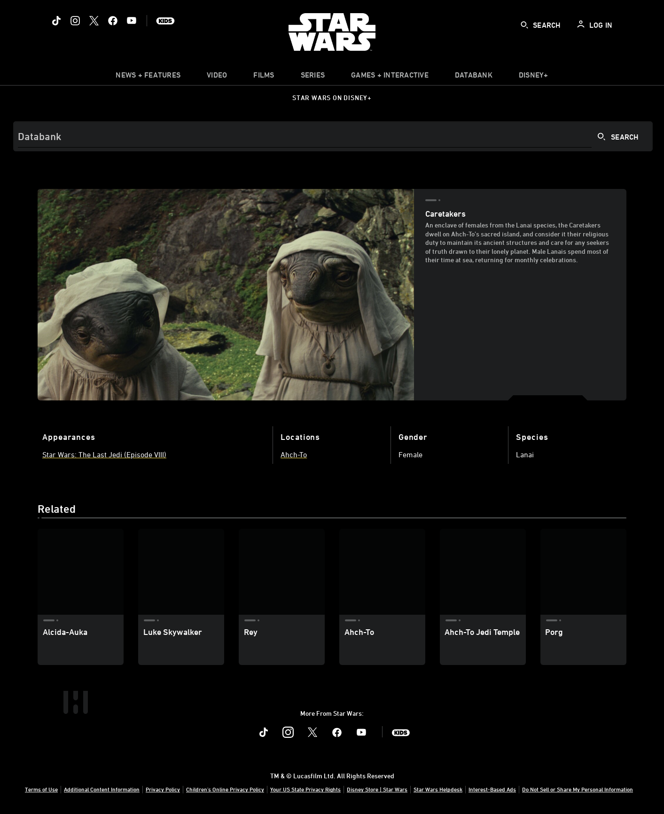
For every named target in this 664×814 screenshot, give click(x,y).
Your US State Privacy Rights (305, 789)
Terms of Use (41, 789)
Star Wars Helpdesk (438, 789)
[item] (148, 77)
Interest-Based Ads (492, 789)
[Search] (333, 136)
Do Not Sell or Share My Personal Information (577, 789)
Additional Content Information (102, 789)
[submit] (524, 25)
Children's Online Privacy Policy (225, 789)
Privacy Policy (163, 789)
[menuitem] (217, 77)
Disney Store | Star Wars (377, 789)
